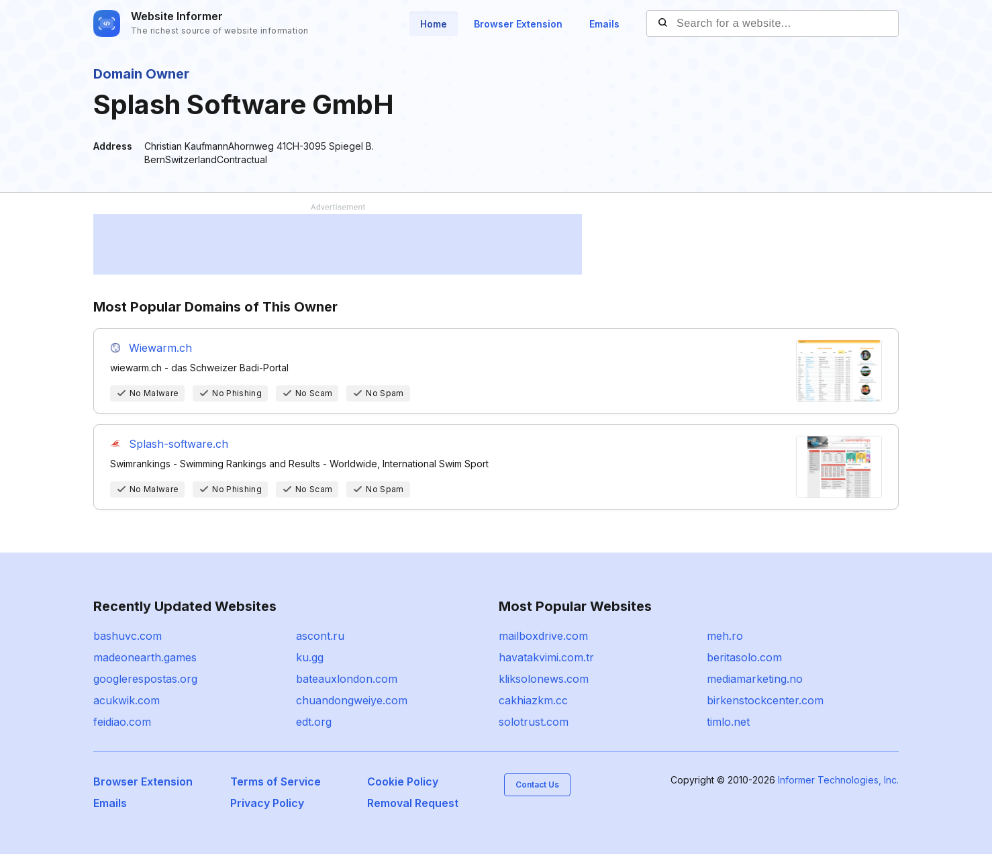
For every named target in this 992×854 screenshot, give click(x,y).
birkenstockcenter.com (765, 700)
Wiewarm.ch (160, 347)
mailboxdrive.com (543, 636)
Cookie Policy (402, 781)
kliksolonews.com (544, 678)
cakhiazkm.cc (533, 700)
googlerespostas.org (145, 678)
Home (433, 24)
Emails (604, 24)
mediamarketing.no (755, 678)
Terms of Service (275, 781)
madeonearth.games (145, 657)
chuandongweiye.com (351, 700)
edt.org (314, 721)
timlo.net (728, 721)
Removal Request (412, 803)
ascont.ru (320, 636)
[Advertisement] (337, 244)
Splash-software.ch (178, 443)
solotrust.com (533, 721)
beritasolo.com (744, 657)
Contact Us (537, 784)
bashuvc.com (127, 636)
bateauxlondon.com (346, 678)
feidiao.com (122, 721)
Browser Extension (518, 24)
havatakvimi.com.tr (546, 657)
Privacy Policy (267, 803)
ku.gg (310, 657)
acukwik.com (126, 700)
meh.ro (725, 636)
